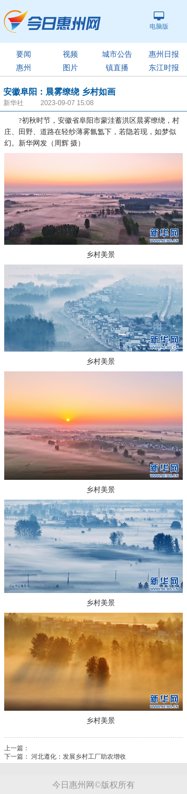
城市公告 (117, 54)
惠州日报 (164, 54)
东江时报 (164, 68)
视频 (70, 54)
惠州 (23, 68)
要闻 (23, 54)
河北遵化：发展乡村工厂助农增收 (78, 756)
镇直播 (117, 68)
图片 (70, 68)
